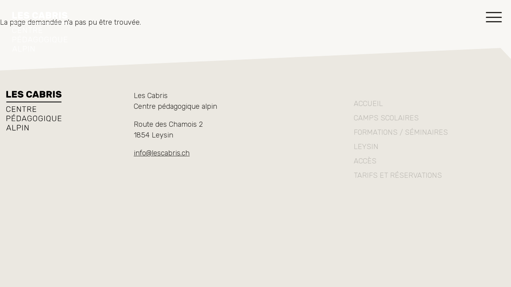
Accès (365, 169)
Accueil (368, 112)
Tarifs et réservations (398, 183)
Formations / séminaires (401, 140)
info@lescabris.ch (162, 155)
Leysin (366, 155)
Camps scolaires (386, 126)
